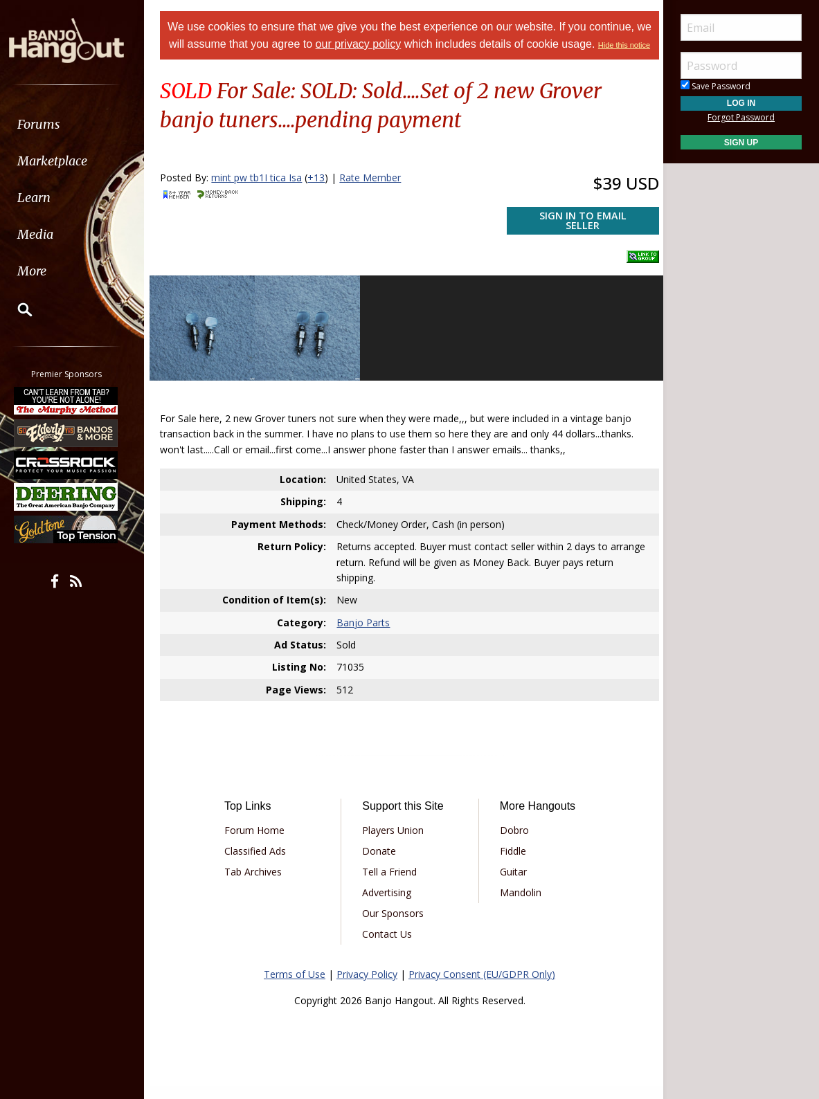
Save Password (715, 86)
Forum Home (259, 842)
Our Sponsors (395, 925)
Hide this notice (409, 62)
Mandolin (518, 904)
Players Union (395, 842)
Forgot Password (741, 117)
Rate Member (376, 194)
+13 (322, 194)
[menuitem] (78, 124)
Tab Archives (258, 884)
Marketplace (64, 161)
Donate (381, 863)
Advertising (388, 904)
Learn (45, 198)
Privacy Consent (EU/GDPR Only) (481, 986)
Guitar (511, 884)
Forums (50, 124)
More (43, 271)
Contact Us (389, 946)
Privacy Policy (366, 986)
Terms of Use (294, 986)
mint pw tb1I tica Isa (262, 194)
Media (47, 234)
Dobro (512, 842)
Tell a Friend (391, 884)
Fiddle (511, 863)
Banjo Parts (365, 635)
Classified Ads (260, 863)
